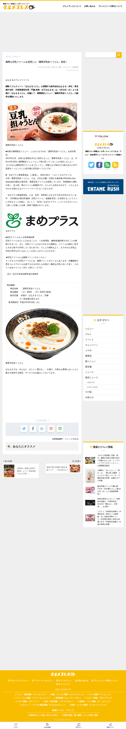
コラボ (88, 350)
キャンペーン (91, 345)
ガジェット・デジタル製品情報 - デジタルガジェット (44, 705)
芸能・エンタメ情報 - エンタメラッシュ (67, 695)
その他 (88, 392)
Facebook (99, 169)
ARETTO (91, 383)
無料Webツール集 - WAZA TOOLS (44, 715)
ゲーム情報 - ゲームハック (100, 695)
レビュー (89, 329)
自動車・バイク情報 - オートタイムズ (94, 702)
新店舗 (88, 367)
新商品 (76, 439)
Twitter (91, 169)
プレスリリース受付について (110, 6)
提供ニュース (91, 377)
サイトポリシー (65, 681)
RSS (115, 169)
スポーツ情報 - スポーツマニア (99, 698)
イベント (89, 340)
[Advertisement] (63, 31)
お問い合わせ (89, 6)
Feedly (107, 169)
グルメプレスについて (72, 6)
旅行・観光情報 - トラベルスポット (59, 702)
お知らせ (89, 397)
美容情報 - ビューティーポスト (68, 698)
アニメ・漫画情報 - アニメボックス (31, 695)
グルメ (67, 439)
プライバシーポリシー (43, 681)
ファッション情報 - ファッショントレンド (33, 698)
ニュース (89, 372)
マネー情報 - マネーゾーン (28, 702)
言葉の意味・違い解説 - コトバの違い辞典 (80, 715)
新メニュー (90, 361)
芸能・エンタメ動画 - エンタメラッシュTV (88, 705)
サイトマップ (64, 684)
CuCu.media (92, 387)
